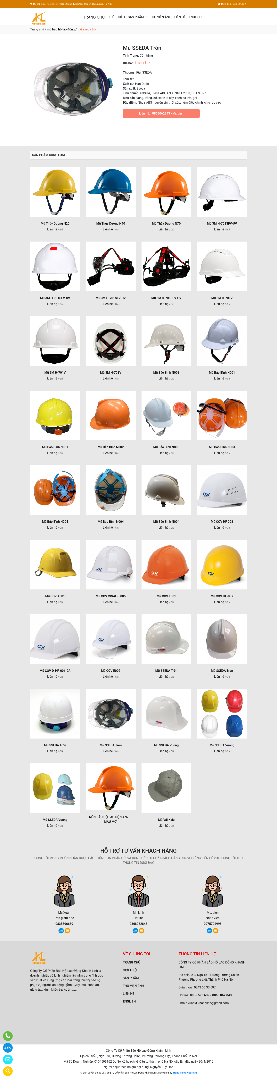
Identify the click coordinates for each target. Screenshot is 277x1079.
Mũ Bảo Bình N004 (55, 522)
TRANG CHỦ (94, 17)
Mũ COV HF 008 (222, 522)
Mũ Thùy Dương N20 (55, 223)
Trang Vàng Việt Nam (185, 1072)
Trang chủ (37, 29)
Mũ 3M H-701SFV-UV (222, 223)
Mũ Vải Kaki (166, 820)
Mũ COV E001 (166, 596)
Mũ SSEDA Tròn (166, 671)
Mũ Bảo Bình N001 (166, 372)
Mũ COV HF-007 (222, 596)
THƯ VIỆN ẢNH (160, 17)
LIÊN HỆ (180, 17)
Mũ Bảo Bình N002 (111, 447)
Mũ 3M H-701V (221, 298)
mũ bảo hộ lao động (61, 29)
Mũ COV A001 (55, 596)
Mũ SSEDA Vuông (166, 745)
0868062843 (161, 113)
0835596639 (64, 924)
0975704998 (213, 924)
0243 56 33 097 (205, 987)
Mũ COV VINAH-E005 (111, 596)
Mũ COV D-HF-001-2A (55, 671)
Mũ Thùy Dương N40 (110, 223)
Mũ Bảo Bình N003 (166, 447)
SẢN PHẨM (136, 17)
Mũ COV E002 (110, 671)
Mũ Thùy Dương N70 (166, 223)
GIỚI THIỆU (117, 17)
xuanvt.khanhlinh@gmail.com (208, 1003)
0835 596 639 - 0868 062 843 (211, 995)
